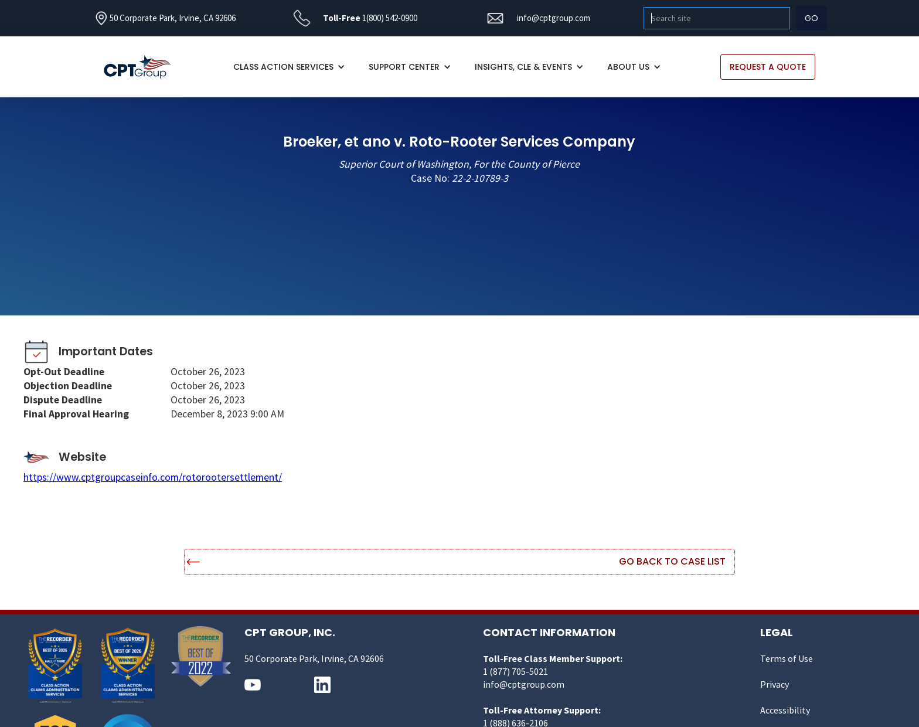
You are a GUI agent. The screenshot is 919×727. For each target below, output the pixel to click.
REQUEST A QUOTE (768, 67)
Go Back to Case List (672, 561)
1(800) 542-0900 (389, 17)
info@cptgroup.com (553, 17)
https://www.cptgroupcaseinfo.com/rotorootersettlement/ (152, 477)
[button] (289, 67)
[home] (143, 67)
